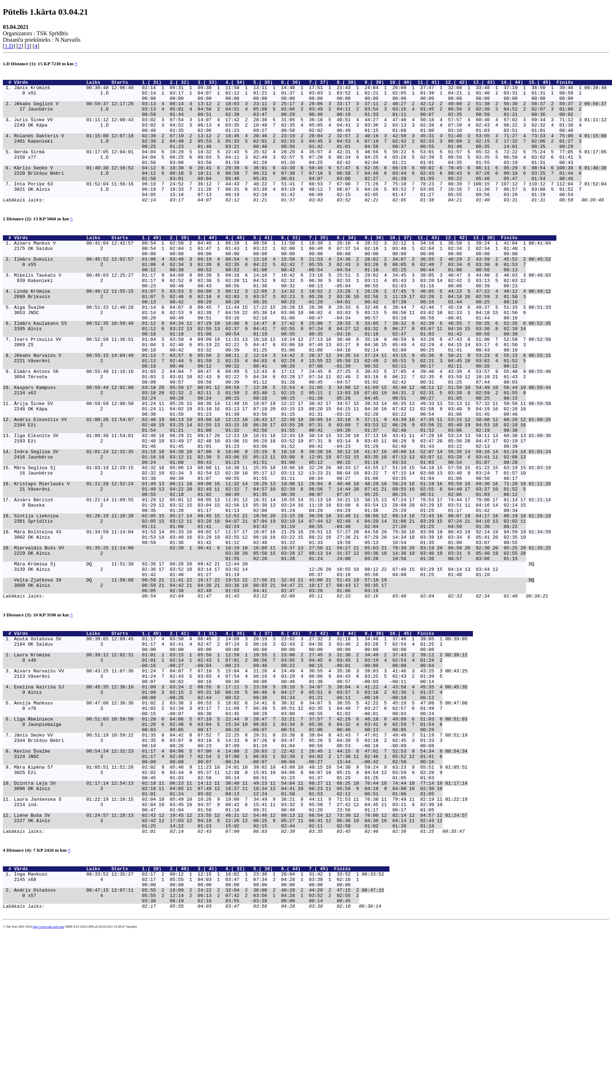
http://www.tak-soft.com (48, 1081)
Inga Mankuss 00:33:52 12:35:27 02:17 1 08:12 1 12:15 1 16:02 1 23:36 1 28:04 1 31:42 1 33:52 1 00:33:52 (199, 1021)
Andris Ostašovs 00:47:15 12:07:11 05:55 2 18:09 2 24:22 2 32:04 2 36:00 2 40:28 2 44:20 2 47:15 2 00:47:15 (199, 1040)
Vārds (48, 84)
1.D (9, 46)
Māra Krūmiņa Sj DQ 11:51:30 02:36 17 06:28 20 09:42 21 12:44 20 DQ (274, 658)
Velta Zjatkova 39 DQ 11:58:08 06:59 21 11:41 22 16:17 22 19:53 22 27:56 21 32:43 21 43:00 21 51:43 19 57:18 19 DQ (274, 677)
